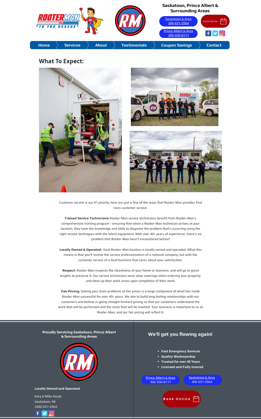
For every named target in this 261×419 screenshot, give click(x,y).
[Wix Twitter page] (215, 33)
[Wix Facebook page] (208, 33)
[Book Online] (215, 21)
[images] (222, 33)
